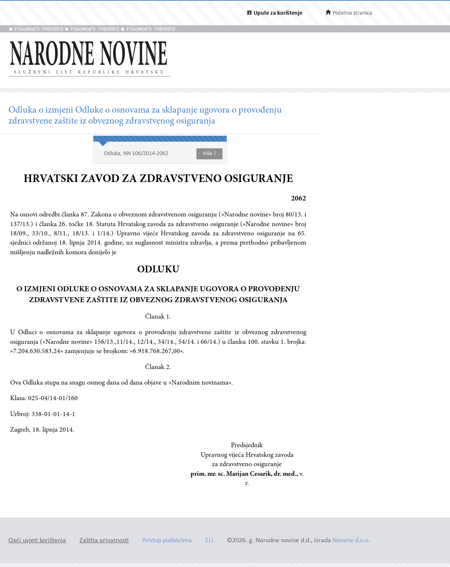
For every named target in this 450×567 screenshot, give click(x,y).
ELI (209, 540)
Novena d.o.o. (351, 540)
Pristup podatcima (167, 540)
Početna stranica (352, 13)
